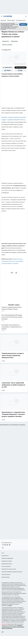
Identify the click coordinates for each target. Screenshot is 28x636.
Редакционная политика (7, 563)
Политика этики (5, 555)
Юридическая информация (7, 558)
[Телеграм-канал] (7, 70)
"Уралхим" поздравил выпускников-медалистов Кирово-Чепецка (14, 309)
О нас (3, 553)
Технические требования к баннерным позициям (12, 571)
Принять (23, 24)
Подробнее (9, 605)
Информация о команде (7, 561)
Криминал (5, 41)
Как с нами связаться (6, 566)
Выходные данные (5, 577)
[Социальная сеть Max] (20, 70)
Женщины (14, 41)
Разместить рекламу (6, 574)
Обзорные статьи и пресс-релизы (9, 569)
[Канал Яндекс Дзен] (20, 67)
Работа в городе (11, 20)
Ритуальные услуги (21, 20)
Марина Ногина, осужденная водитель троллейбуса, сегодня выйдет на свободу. (12, 261)
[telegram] (16, 273)
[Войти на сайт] (25, 16)
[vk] (12, 273)
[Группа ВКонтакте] (3, 544)
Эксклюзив (3, 20)
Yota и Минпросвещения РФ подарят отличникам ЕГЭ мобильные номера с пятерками (14, 318)
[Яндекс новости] (7, 67)
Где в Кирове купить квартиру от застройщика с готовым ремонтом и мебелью (14, 328)
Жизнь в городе (7, 44)
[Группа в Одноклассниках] (5, 544)
